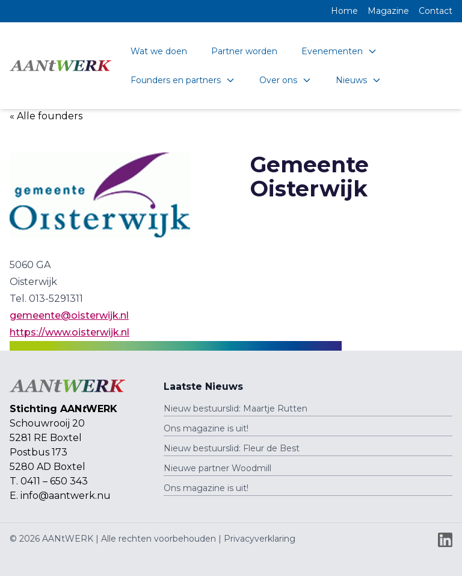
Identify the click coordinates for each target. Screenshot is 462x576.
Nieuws (358, 80)
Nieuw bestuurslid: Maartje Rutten (235, 408)
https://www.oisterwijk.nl (69, 332)
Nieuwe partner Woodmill (217, 468)
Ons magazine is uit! (206, 428)
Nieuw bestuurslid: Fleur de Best (232, 448)
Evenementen (339, 51)
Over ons (285, 80)
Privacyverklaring (259, 538)
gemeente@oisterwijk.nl (69, 315)
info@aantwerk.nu (65, 495)
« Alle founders (46, 116)
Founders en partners (183, 80)
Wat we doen (159, 51)
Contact (435, 10)
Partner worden (244, 51)
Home (344, 10)
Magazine (388, 10)
